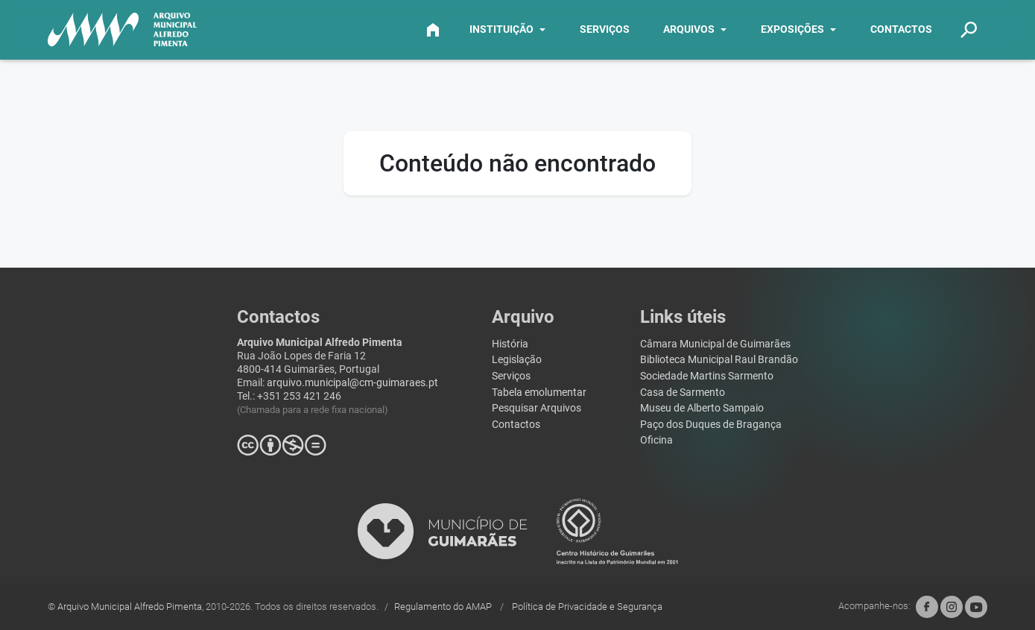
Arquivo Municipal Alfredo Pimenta (129, 606)
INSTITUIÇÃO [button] (501, 29)
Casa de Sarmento (682, 392)
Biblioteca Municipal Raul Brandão (719, 359)
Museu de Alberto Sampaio (702, 408)
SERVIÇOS (605, 29)
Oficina (656, 440)
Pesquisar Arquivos (536, 408)
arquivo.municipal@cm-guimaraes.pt (352, 383)
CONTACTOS (901, 29)
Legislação (517, 359)
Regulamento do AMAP (444, 606)
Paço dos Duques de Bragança (711, 424)
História (510, 344)
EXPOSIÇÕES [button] (792, 29)
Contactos (516, 424)
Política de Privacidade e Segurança (587, 606)
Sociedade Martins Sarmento (706, 376)
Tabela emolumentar (539, 392)
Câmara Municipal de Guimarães (715, 344)
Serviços (511, 376)
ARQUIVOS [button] (689, 29)
